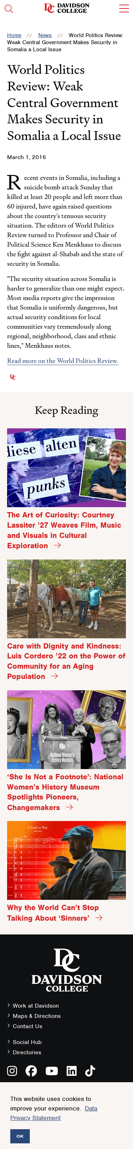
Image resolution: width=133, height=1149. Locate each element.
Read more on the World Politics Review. (62, 361)
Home (14, 35)
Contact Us (27, 1026)
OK (20, 1136)
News (45, 35)
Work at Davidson (36, 1005)
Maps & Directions (37, 1016)
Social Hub (27, 1042)
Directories (27, 1052)
